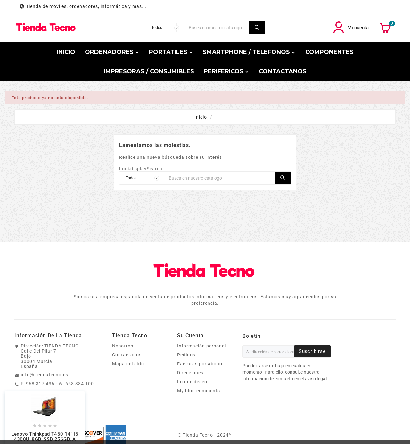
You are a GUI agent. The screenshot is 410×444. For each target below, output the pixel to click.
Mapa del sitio (128, 363)
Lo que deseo (192, 381)
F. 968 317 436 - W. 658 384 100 (57, 383)
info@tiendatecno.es (44, 374)
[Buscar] (217, 27)
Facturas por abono (199, 363)
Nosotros (122, 345)
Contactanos (127, 354)
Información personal (201, 345)
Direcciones (190, 372)
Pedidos (186, 354)
